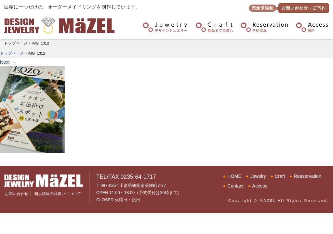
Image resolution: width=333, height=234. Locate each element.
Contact (235, 185)
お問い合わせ (16, 193)
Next (8, 62)
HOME (234, 176)
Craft (280, 176)
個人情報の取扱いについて (57, 193)
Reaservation (307, 176)
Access (259, 185)
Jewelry (258, 176)
